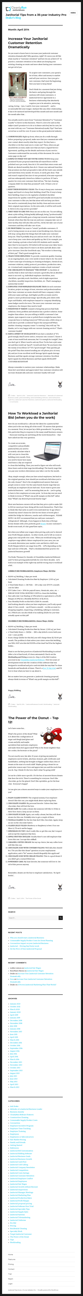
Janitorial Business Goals (20, 1156)
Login (10, 1284)
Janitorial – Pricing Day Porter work (24, 946)
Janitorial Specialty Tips (20, 1209)
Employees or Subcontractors (22, 1137)
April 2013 (14, 1084)
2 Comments (14, 402)
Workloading (47, 704)
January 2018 (15, 1029)
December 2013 (16, 1062)
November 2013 (16, 1065)
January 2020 (15, 1012)
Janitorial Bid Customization (21, 1151)
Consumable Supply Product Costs (23, 1120)
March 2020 (15, 1009)
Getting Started (16, 1145)
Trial (10, 1274)
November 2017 (16, 1032)
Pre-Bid (13, 1223)
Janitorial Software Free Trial (22, 1206)
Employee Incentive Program (21, 1126)
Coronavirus (15, 1123)
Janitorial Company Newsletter (22, 1167)
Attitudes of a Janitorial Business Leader (26, 1109)
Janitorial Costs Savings (19, 1173)
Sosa (12, 979)
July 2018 (13, 1026)
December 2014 (16, 1043)
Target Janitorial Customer (21, 1234)
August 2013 (15, 1073)
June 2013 (13, 1079)
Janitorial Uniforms (18, 1220)
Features (11, 1259)
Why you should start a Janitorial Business (27, 938)
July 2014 (13, 1054)
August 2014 (15, 1051)
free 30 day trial (49, 668)
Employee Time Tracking (20, 1129)
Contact (11, 1269)
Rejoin (10, 1279)
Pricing (13, 1226)
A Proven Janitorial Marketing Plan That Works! (37, 985)
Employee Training (18, 1131)
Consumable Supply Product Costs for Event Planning (31, 941)
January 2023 (15, 1004)
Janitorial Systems (41, 400)
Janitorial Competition (19, 1170)
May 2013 (13, 1082)
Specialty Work (16, 1231)
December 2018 (16, 1020)
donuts (43, 524)
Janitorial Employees (18, 1181)
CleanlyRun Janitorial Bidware (32, 660)
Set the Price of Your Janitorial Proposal (26, 949)
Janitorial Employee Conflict (21, 1179)
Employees (14, 1134)
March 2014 (14, 1059)
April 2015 (14, 1037)
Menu (73, 13)
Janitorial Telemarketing (20, 1217)
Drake (13, 395)
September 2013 (16, 1070)
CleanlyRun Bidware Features (22, 1115)
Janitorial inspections (19, 1190)
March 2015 (14, 1040)
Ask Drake (14, 1106)
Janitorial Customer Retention (36, 395)
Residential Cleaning (18, 1229)
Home (10, 1255)
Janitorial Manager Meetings (21, 1192)
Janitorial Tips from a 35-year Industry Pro (36, 14)
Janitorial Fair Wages (32, 968)
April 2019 (14, 1015)
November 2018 (16, 1023)
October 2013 (15, 1068)
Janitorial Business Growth (34, 704)
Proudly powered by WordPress (48, 1290)
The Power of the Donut (33, 898)
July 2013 (13, 1076)
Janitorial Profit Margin (19, 1201)
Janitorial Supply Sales (19, 1212)
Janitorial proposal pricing (21, 1204)
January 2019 (15, 1018)
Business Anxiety (17, 1112)
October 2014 (15, 1045)
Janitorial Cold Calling (19, 1165)
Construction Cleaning (19, 1117)
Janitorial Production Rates (21, 1198)
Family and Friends (17, 1142)
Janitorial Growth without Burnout (24, 1187)
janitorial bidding (24, 397)
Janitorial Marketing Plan (20, 1195)
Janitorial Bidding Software (39, 397)
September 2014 (16, 1048)
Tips (12, 1240)
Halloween (14, 1148)
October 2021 (15, 1007)
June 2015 (13, 1034)
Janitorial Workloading (54, 400)
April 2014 (14, 1057)
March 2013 (14, 1087)
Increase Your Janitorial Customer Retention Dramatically (28, 43)
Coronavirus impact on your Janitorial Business (29, 943)
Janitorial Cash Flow (18, 1162)
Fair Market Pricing (18, 1140)
